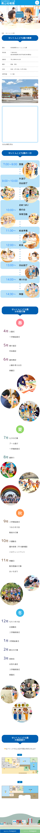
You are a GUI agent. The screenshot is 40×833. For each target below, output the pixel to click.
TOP (3, 33)
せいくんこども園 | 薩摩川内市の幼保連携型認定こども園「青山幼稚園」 (9, 2)
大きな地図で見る (7, 144)
